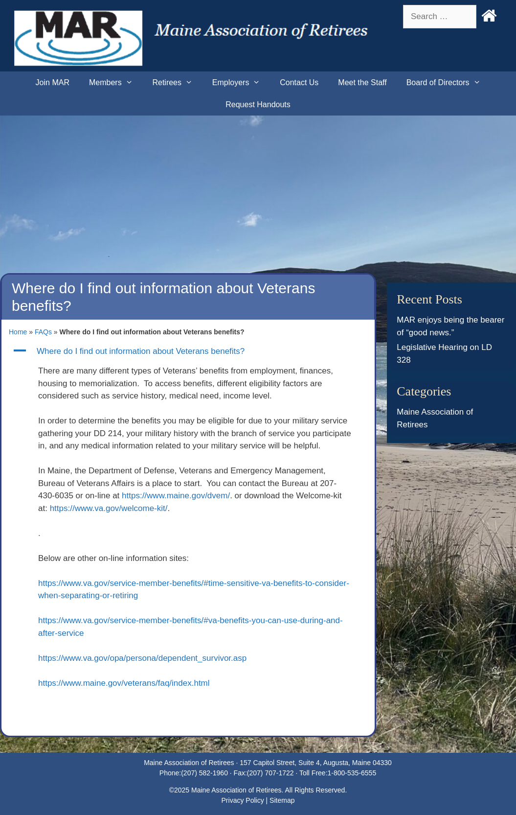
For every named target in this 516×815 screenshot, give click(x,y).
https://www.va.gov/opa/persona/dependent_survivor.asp (142, 658)
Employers (241, 82)
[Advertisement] (258, 188)
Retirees (177, 82)
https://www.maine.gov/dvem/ (176, 495)
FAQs (43, 332)
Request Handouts (258, 104)
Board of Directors (448, 82)
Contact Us (299, 82)
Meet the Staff (362, 82)
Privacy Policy (243, 800)
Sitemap (281, 800)
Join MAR (52, 82)
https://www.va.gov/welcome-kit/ (109, 508)
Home (18, 332)
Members (115, 82)
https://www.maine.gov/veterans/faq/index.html (124, 683)
